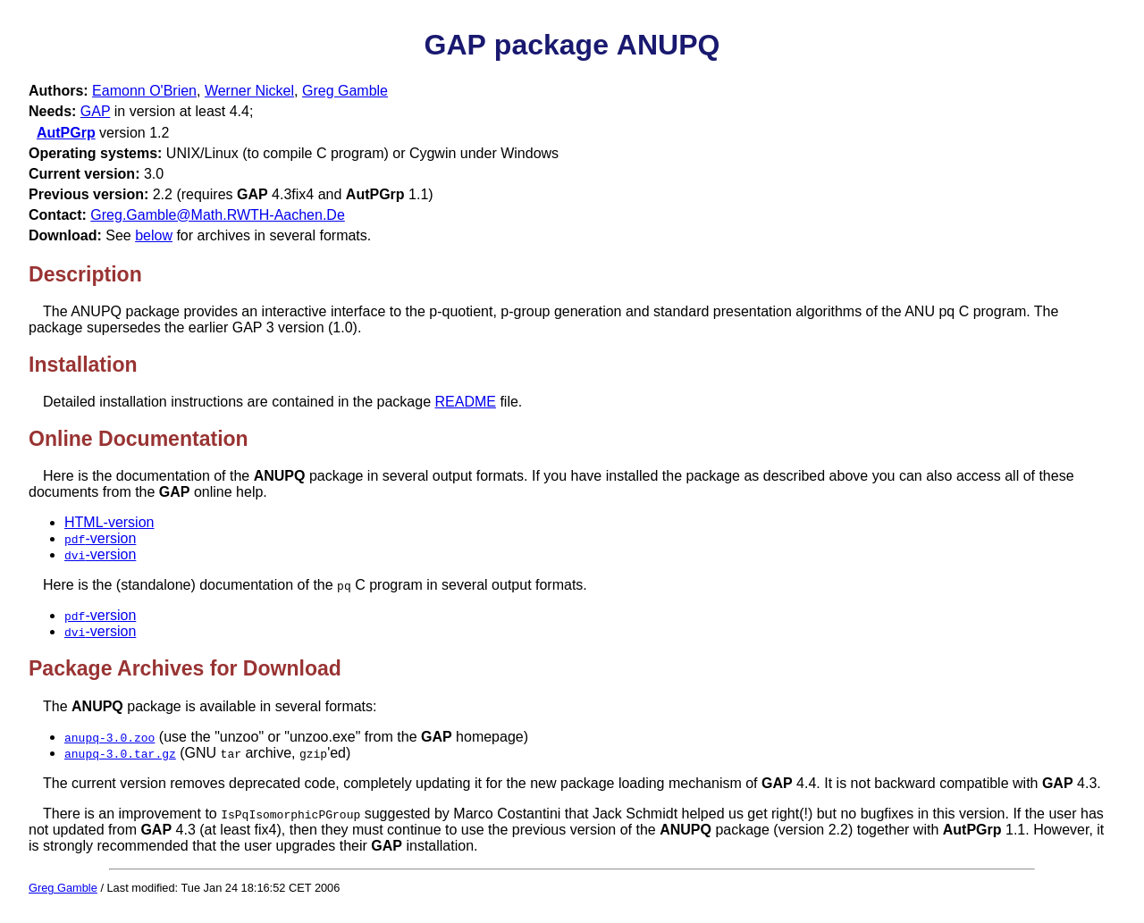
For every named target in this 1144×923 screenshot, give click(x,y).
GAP (95, 111)
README (465, 401)
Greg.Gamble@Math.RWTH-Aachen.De (217, 214)
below (153, 235)
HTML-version (109, 522)
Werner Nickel (249, 90)
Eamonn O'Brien (144, 90)
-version (100, 538)
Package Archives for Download (185, 668)
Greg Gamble (345, 90)
